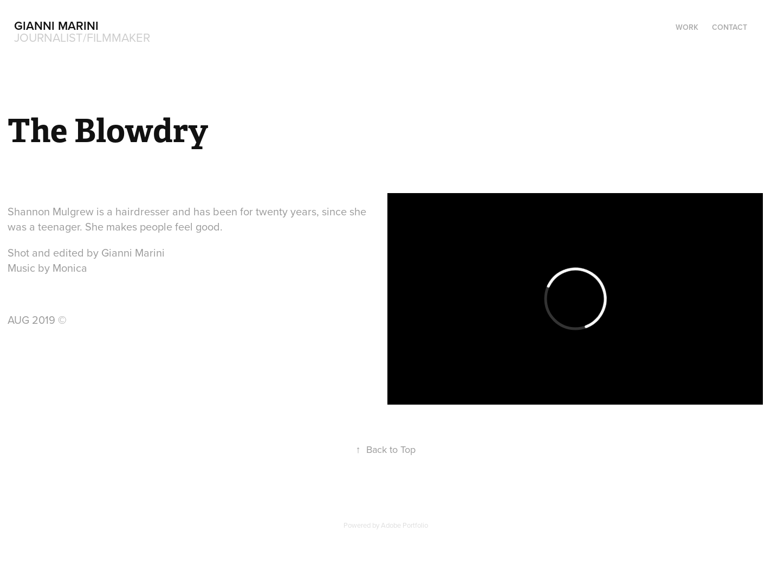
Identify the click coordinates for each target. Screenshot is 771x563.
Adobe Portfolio (404, 525)
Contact (729, 27)
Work (687, 27)
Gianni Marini (56, 25)
